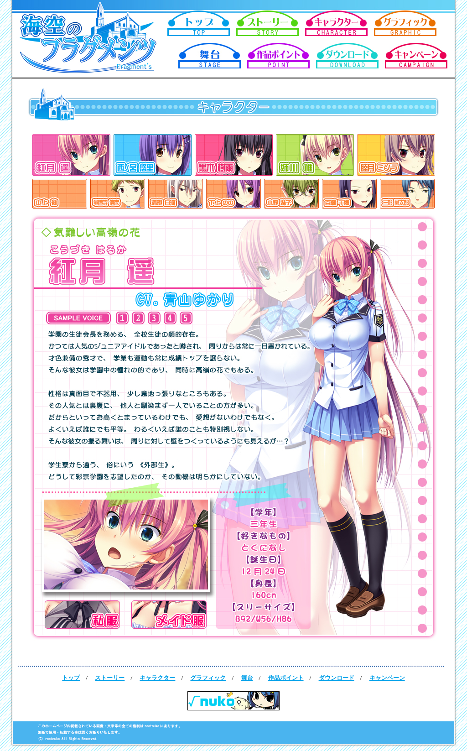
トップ (71, 677)
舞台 (247, 677)
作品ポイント (286, 677)
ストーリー (110, 677)
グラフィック (208, 677)
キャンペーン (387, 677)
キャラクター (157, 677)
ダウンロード (336, 677)
